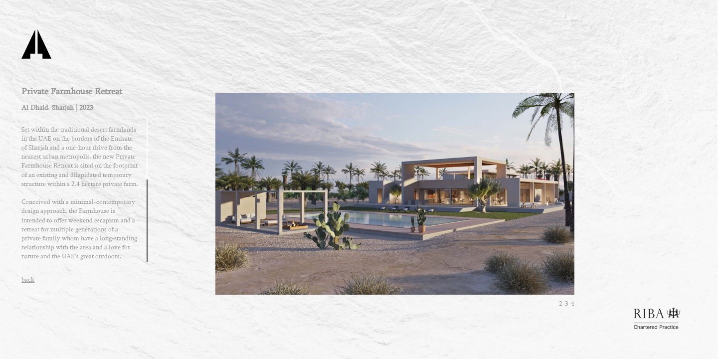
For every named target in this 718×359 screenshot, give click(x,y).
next (522, 201)
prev (267, 201)
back (27, 280)
